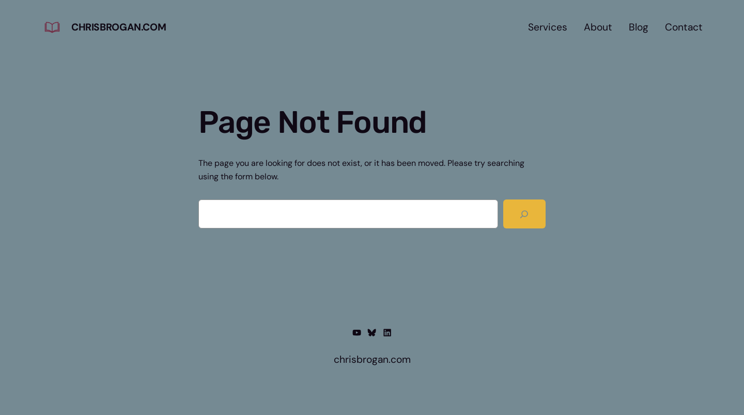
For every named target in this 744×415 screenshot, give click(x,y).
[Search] (524, 213)
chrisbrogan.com (118, 27)
